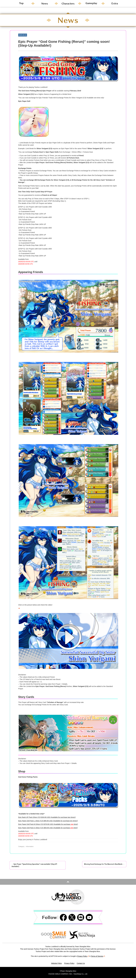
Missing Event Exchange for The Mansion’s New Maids (104, 864)
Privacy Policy (83, 956)
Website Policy (56, 963)
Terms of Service (98, 956)
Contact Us (81, 963)
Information (30, 846)
